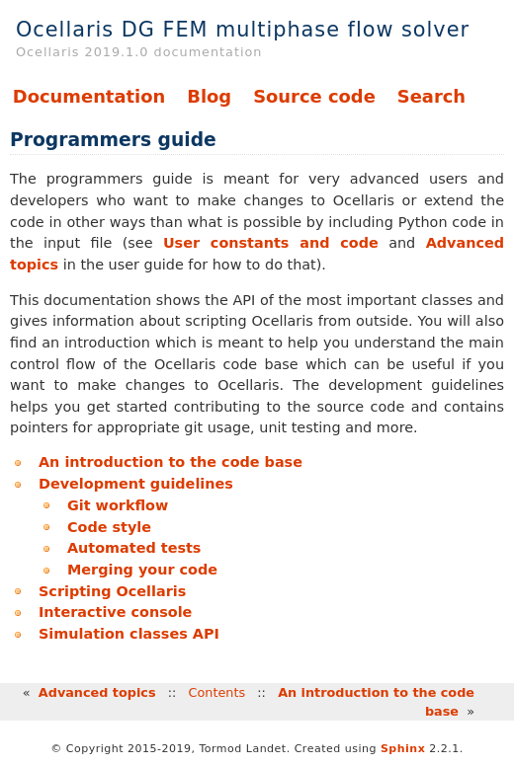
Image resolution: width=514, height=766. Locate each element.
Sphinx (403, 748)
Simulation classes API (129, 634)
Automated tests (134, 548)
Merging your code (142, 569)
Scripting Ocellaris (112, 591)
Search (431, 96)
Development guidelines (136, 484)
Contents (217, 692)
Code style (109, 527)
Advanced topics (97, 692)
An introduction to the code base (170, 462)
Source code (314, 96)
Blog (209, 96)
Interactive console (115, 612)
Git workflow (117, 505)
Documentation (89, 96)
